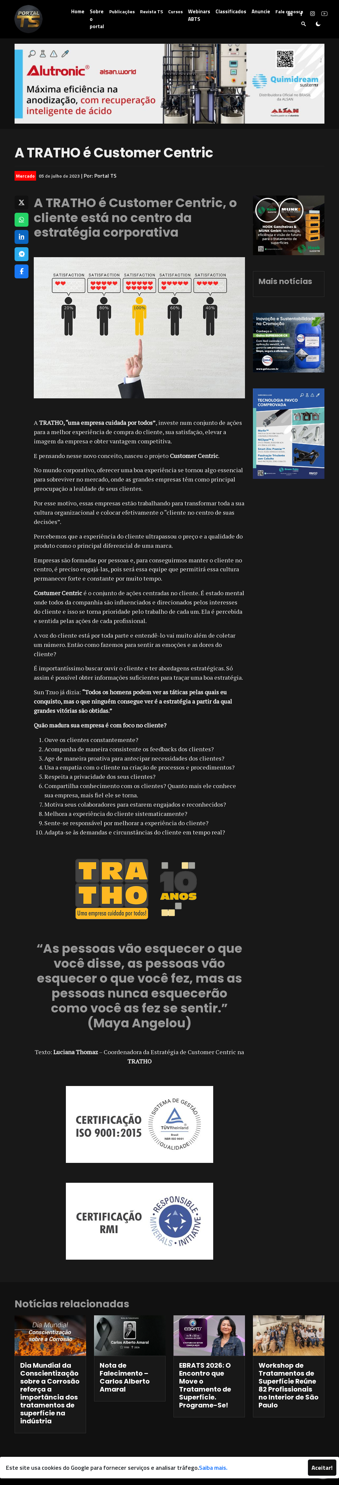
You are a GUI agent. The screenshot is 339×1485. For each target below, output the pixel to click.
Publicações (122, 11)
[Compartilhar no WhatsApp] (21, 220)
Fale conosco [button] (289, 11)
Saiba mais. (213, 1467)
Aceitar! (322, 1467)
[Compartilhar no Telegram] (21, 254)
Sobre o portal (97, 19)
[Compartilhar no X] (21, 202)
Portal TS (105, 176)
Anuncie (261, 11)
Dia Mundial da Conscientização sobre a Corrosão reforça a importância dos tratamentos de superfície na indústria (49, 1393)
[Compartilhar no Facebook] (21, 271)
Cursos (175, 11)
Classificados (231, 11)
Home (77, 11)
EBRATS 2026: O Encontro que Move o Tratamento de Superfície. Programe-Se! (205, 1385)
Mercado (25, 175)
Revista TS (151, 11)
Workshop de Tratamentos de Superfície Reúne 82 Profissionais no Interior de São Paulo (288, 1385)
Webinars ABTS (199, 15)
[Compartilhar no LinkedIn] (21, 237)
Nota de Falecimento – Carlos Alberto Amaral (125, 1377)
